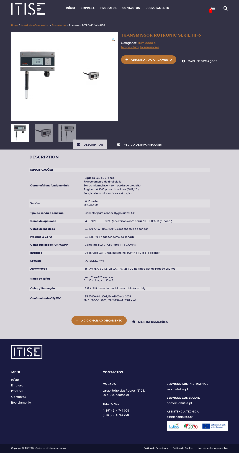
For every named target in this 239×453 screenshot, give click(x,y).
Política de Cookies (183, 448)
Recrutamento (157, 8)
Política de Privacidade (156, 448)
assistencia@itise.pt (179, 417)
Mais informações (202, 61)
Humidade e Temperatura (34, 25)
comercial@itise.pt (179, 403)
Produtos (108, 8)
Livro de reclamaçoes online (213, 448)
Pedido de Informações (142, 144)
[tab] (90, 145)
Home (14, 25)
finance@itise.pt (177, 389)
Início (70, 8)
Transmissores (59, 25)
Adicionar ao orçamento (151, 59)
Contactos (131, 8)
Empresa (88, 8)
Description (93, 144)
